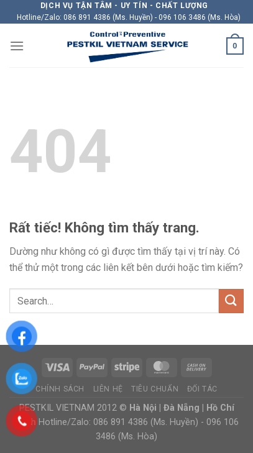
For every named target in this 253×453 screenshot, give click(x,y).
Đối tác (202, 389)
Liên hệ (108, 389)
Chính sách (60, 389)
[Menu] (16, 45)
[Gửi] (231, 301)
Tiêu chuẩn (154, 389)
